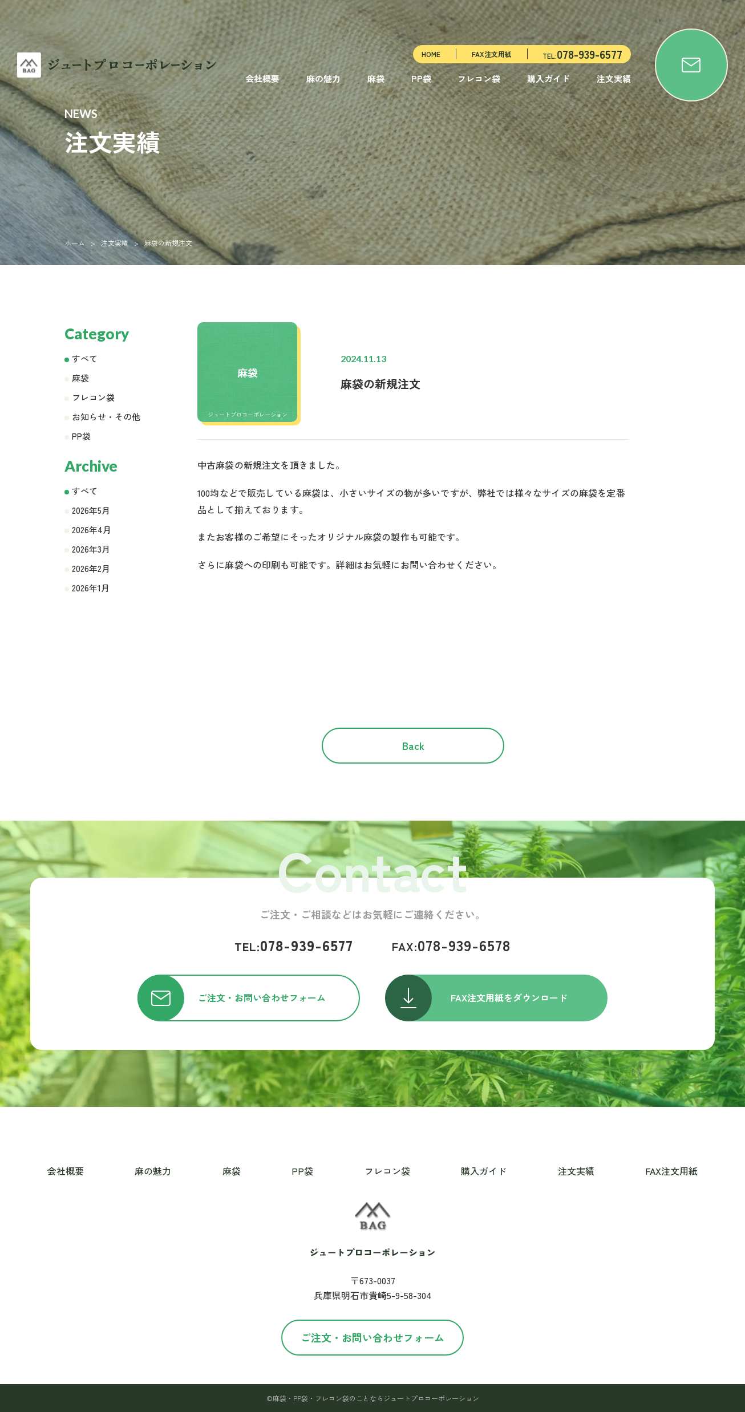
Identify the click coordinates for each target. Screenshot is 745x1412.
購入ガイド (548, 78)
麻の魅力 (323, 78)
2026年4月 (91, 529)
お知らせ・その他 (106, 417)
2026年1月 (91, 588)
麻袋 (375, 78)
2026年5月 (91, 510)
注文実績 (614, 78)
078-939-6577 (293, 945)
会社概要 (262, 78)
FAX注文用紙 (492, 54)
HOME (431, 54)
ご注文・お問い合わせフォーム (372, 1337)
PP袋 (421, 78)
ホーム (74, 242)
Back (413, 745)
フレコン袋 (478, 78)
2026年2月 (91, 568)
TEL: (582, 54)
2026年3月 (91, 549)
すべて (85, 358)
